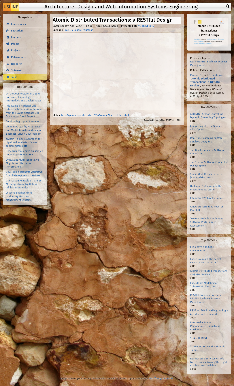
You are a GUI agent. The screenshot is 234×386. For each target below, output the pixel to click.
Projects (16, 50)
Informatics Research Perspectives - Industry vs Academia (205, 326)
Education (17, 30)
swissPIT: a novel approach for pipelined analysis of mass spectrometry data (23, 142)
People (15, 44)
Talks (14, 77)
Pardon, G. (196, 75)
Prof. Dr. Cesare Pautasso (78, 30)
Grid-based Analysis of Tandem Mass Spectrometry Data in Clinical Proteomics (24, 184)
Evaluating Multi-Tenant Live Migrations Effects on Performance (22, 163)
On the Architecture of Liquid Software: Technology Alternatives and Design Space (23, 97)
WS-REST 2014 (145, 26)
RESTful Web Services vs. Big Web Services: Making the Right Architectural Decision (208, 362)
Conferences (18, 24)
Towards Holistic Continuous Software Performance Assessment (206, 222)
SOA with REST (198, 338)
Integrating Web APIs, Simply (207, 198)
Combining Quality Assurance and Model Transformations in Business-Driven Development (23, 130)
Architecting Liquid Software (22, 121)
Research (16, 64)
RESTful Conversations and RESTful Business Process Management (206, 298)
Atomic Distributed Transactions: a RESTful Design (205, 82)
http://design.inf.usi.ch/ (161, 379)
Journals (16, 37)
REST (193, 61)
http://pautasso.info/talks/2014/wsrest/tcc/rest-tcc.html (95, 115)
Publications (18, 57)
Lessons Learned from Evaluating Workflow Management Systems (19, 196)
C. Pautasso (215, 75)
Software (16, 70)
